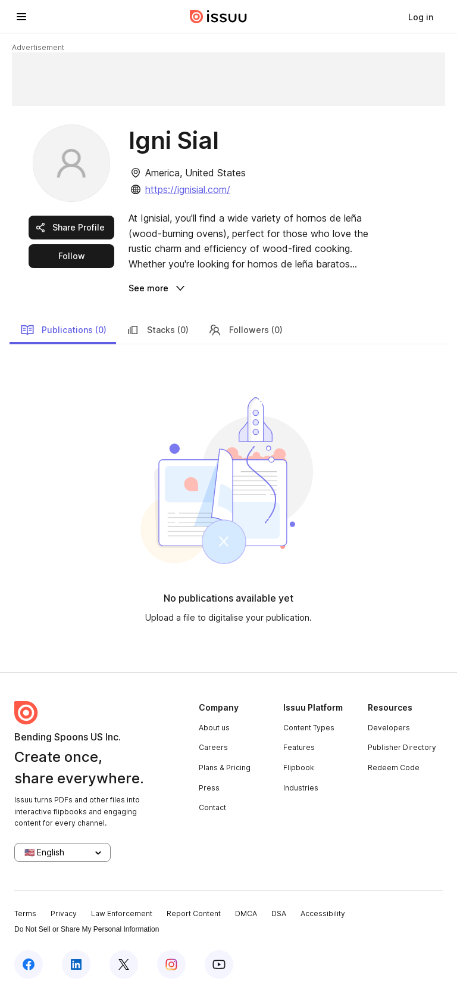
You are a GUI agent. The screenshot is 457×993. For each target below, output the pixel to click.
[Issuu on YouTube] (219, 964)
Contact (212, 807)
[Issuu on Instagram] (171, 964)
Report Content (194, 913)
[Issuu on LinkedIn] (76, 964)
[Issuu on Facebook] (28, 964)
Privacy (64, 913)
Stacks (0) (157, 330)
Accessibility (323, 913)
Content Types (308, 727)
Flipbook (298, 767)
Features (299, 747)
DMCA (246, 913)
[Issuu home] (218, 16)
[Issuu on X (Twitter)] (123, 964)
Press (209, 787)
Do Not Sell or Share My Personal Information (86, 929)
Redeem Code (394, 767)
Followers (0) (245, 330)
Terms (25, 913)
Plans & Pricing (225, 767)
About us (214, 727)
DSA (278, 913)
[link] (421, 17)
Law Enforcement (121, 913)
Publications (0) (63, 330)
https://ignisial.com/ (187, 189)
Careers (213, 747)
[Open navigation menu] (21, 17)
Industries (300, 787)
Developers (389, 727)
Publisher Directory (402, 747)
